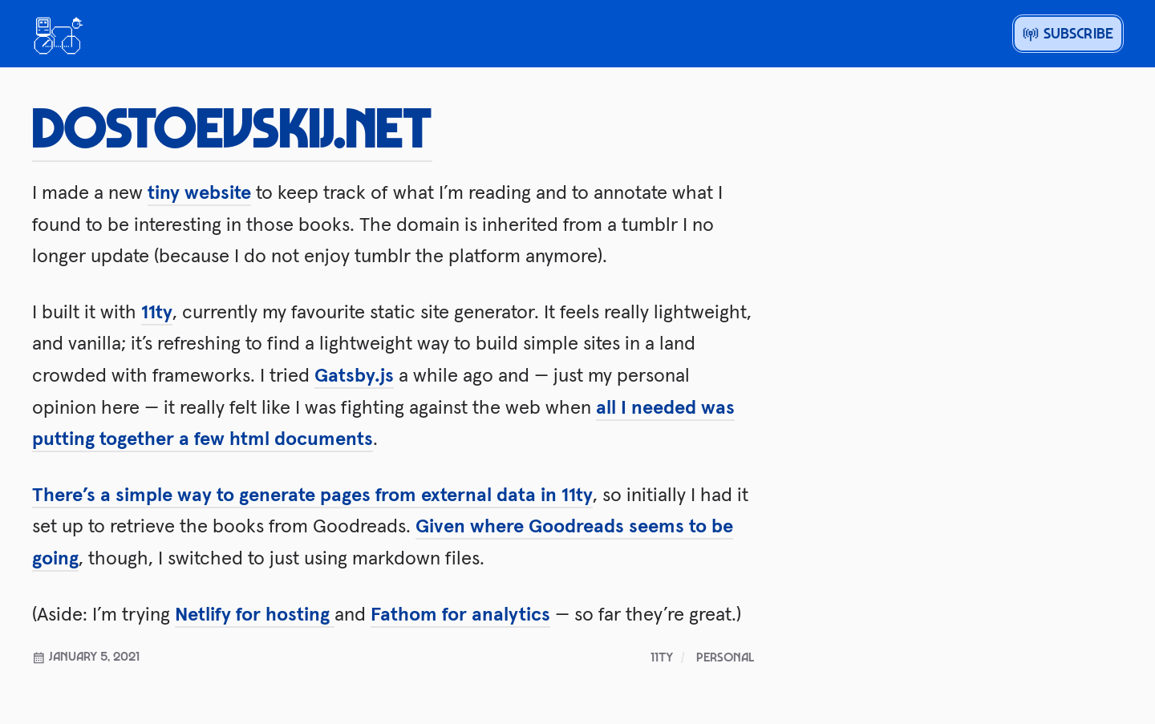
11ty (156, 311)
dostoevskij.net (232, 125)
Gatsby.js (354, 374)
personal (725, 657)
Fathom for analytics (460, 613)
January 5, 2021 (86, 656)
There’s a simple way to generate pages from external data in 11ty (312, 494)
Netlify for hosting (254, 613)
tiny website (199, 192)
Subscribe (1068, 32)
